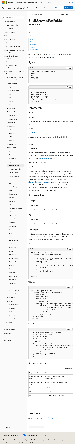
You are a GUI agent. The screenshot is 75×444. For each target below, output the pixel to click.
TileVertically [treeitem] (12, 272)
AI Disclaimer (5, 440)
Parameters (33, 42)
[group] (50, 265)
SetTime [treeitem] (11, 251)
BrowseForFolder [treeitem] (14, 165)
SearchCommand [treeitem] (14, 240)
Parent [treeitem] (10, 233)
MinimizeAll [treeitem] (12, 222)
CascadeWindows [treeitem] (14, 173)
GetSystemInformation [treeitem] (15, 208)
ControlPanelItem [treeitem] (14, 176)
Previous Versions (17, 440)
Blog (26, 440)
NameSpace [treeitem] (12, 226)
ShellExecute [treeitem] (12, 255)
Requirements (34, 50)
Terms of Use (5, 443)
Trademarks (15, 443)
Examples (32, 47)
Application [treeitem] (12, 162)
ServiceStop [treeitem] (12, 247)
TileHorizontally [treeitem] (13, 269)
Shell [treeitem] (10, 155)
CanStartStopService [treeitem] (15, 169)
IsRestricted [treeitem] (12, 215)
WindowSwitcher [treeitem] (14, 294)
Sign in (71, 2)
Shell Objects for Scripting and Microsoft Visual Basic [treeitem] (15, 78)
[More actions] (71, 14)
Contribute (34, 440)
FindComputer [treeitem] (13, 194)
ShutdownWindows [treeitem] (14, 262)
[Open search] (66, 2)
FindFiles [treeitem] (11, 197)
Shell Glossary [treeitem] (8, 340)
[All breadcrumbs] (30, 14)
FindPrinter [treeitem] (12, 201)
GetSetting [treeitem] (12, 205)
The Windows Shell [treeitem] (9, 21)
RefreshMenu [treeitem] (13, 237)
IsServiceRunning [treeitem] (14, 219)
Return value (34, 44)
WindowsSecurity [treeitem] (14, 290)
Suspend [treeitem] (11, 265)
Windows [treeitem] (11, 287)
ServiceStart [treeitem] (12, 244)
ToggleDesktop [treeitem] (13, 276)
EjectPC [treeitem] (11, 180)
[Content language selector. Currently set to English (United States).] (10, 435)
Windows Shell (38, 15)
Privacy (42, 440)
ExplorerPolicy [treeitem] (13, 187)
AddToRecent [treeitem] (13, 158)
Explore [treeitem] (11, 183)
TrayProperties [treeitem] (13, 280)
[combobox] (13, 17)
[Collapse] (24, 13)
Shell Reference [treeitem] (10, 32)
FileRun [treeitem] (11, 190)
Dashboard (68, 8)
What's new (58, 8)
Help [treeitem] (10, 212)
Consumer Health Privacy (55, 440)
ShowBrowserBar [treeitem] (14, 258)
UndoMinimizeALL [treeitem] (14, 283)
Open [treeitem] (10, 230)
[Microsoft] (3, 2)
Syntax (32, 39)
